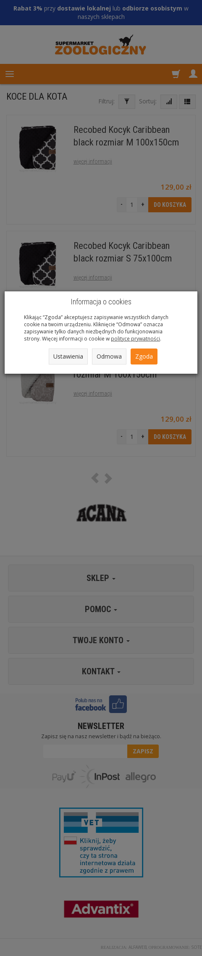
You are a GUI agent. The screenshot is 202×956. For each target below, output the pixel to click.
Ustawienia (68, 356)
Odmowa (109, 356)
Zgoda (144, 356)
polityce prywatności (135, 338)
